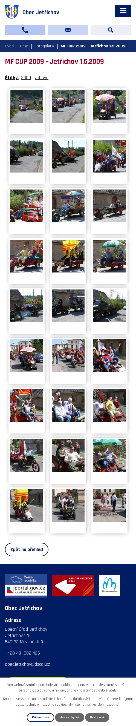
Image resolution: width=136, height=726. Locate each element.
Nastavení (97, 717)
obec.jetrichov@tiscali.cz (27, 664)
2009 (26, 77)
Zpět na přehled (26, 549)
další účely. (109, 690)
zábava (41, 77)
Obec (24, 46)
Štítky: (12, 77)
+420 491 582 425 (22, 653)
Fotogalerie (44, 46)
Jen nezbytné (69, 717)
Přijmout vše (40, 717)
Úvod (9, 46)
